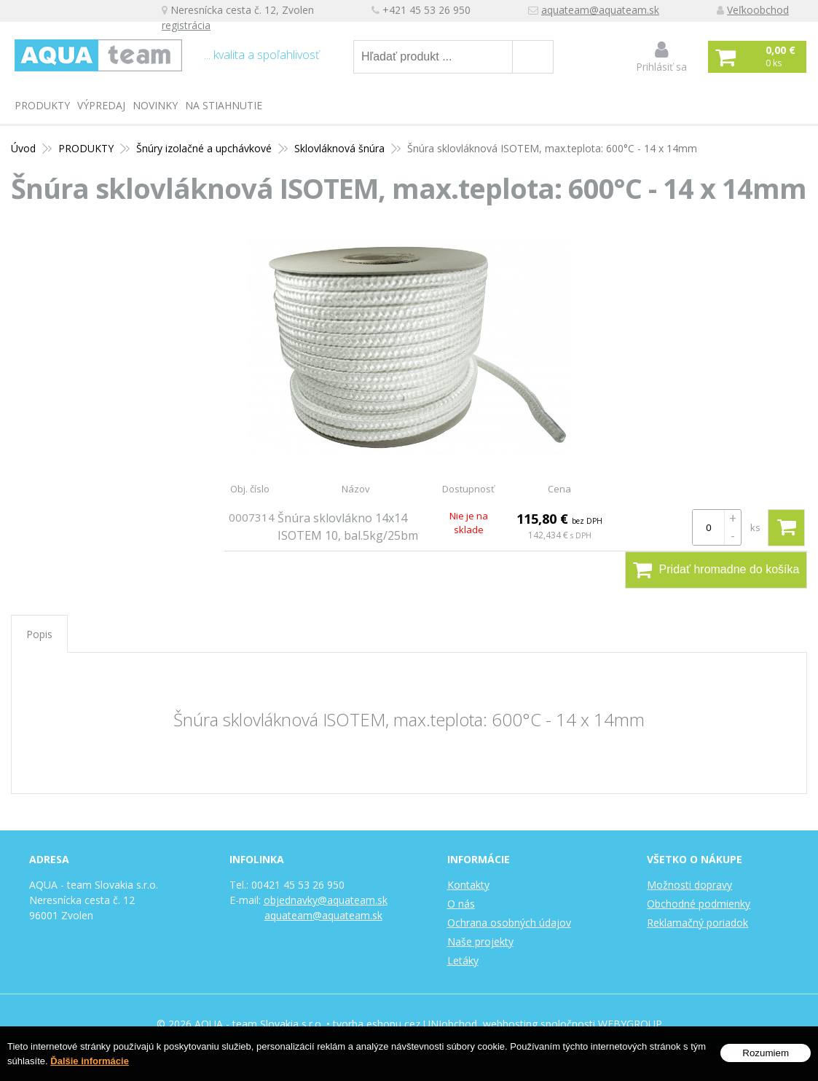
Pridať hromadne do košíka (716, 569)
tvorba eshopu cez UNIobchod (405, 1024)
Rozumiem (765, 1052)
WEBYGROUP (630, 1024)
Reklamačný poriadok (697, 922)
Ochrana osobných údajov (509, 922)
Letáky (463, 960)
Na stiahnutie (223, 105)
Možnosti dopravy (689, 885)
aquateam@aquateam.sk (609, 11)
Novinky (155, 105)
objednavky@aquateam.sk (326, 900)
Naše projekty (480, 941)
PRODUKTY (42, 105)
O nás (461, 904)
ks (755, 527)
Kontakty (468, 885)
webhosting (510, 1024)
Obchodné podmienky (698, 904)
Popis (39, 634)
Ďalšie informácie (89, 1061)
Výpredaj (101, 105)
